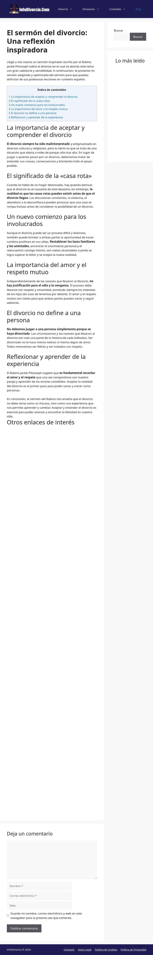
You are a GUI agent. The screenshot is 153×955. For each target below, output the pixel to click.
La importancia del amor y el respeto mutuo (38, 109)
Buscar (118, 30)
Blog (138, 9)
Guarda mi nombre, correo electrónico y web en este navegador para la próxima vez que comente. (46, 915)
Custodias (119, 9)
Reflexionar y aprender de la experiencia (36, 117)
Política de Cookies (106, 949)
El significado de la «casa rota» (29, 101)
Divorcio (68, 9)
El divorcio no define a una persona (32, 113)
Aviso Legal (84, 949)
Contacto (69, 949)
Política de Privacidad (133, 949)
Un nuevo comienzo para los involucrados (37, 105)
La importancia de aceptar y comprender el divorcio (43, 97)
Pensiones (93, 9)
